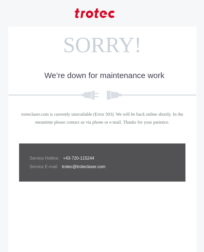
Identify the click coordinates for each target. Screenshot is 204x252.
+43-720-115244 (78, 158)
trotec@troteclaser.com (83, 166)
